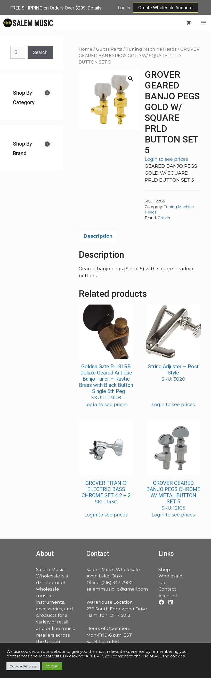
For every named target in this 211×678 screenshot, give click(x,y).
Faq (162, 582)
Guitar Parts (109, 49)
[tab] (31, 97)
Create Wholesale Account (165, 7)
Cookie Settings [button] (23, 666)
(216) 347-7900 (117, 582)
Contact (167, 589)
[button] (130, 78)
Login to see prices (166, 159)
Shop (164, 569)
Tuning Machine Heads (151, 49)
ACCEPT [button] (52, 666)
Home (85, 49)
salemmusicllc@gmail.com (117, 589)
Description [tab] (98, 236)
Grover (164, 218)
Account (167, 595)
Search (40, 52)
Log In (124, 7)
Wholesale (170, 575)
